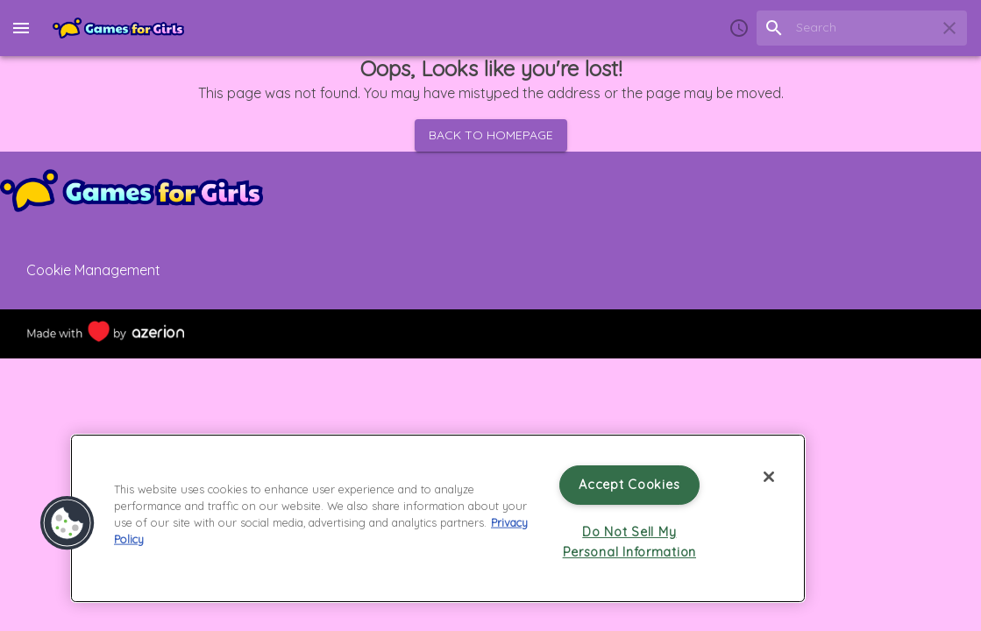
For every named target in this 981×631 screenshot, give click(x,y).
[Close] (769, 476)
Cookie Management (93, 270)
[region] (438, 518)
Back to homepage (491, 135)
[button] (67, 523)
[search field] (862, 27)
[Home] (118, 28)
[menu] (21, 28)
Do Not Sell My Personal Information (629, 542)
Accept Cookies (629, 485)
